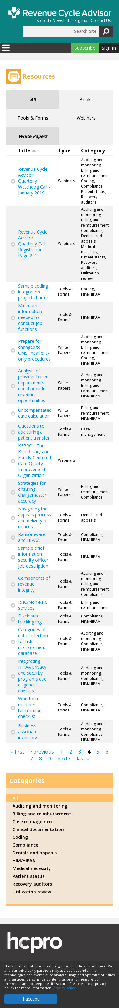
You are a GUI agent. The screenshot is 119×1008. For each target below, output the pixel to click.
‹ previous (42, 751)
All (33, 99)
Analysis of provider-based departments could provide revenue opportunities (33, 385)
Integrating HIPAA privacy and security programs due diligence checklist (32, 676)
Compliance (25, 845)
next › (63, 758)
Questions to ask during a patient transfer (33, 432)
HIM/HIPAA (24, 860)
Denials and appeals (35, 853)
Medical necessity (32, 868)
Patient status (28, 876)
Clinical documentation (38, 829)
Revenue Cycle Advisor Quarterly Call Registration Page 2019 (33, 243)
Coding (20, 837)
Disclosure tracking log (30, 619)
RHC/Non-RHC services (33, 605)
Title (27, 150)
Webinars (86, 118)
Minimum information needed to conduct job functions (30, 317)
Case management (33, 821)
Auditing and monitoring (40, 806)
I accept (31, 999)
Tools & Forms (33, 118)
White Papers (32, 136)
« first (17, 751)
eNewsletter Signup (68, 20)
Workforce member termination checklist (30, 707)
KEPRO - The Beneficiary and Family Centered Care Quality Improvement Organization (34, 460)
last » (83, 758)
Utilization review (32, 892)
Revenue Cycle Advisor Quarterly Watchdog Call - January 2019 (34, 181)
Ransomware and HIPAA (31, 537)
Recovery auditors (32, 884)
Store (41, 20)
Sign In (109, 48)
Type (64, 150)
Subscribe (85, 48)
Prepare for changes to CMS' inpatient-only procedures (34, 350)
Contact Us (101, 20)
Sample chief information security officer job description (33, 557)
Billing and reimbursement (42, 814)
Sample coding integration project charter (33, 292)
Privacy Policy (64, 988)
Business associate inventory (28, 731)
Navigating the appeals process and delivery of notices (34, 517)
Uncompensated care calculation (35, 413)
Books (86, 99)
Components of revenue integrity (34, 584)
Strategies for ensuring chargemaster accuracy (32, 492)
